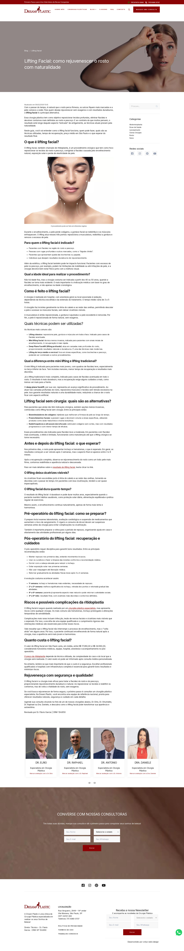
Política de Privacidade (70, 926)
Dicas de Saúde (135, 127)
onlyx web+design (151, 942)
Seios (131, 138)
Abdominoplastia (135, 125)
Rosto (131, 135)
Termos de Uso (66, 930)
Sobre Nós (60, 9)
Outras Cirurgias (135, 133)
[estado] (107, 832)
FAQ (112, 9)
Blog (92, 9)
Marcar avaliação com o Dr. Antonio (109, 773)
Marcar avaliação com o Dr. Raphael (75, 773)
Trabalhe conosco (68, 934)
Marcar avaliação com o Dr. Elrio (41, 773)
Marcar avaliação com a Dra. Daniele (143, 773)
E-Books (103, 9)
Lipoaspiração (134, 130)
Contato (121, 9)
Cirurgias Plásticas (77, 9)
